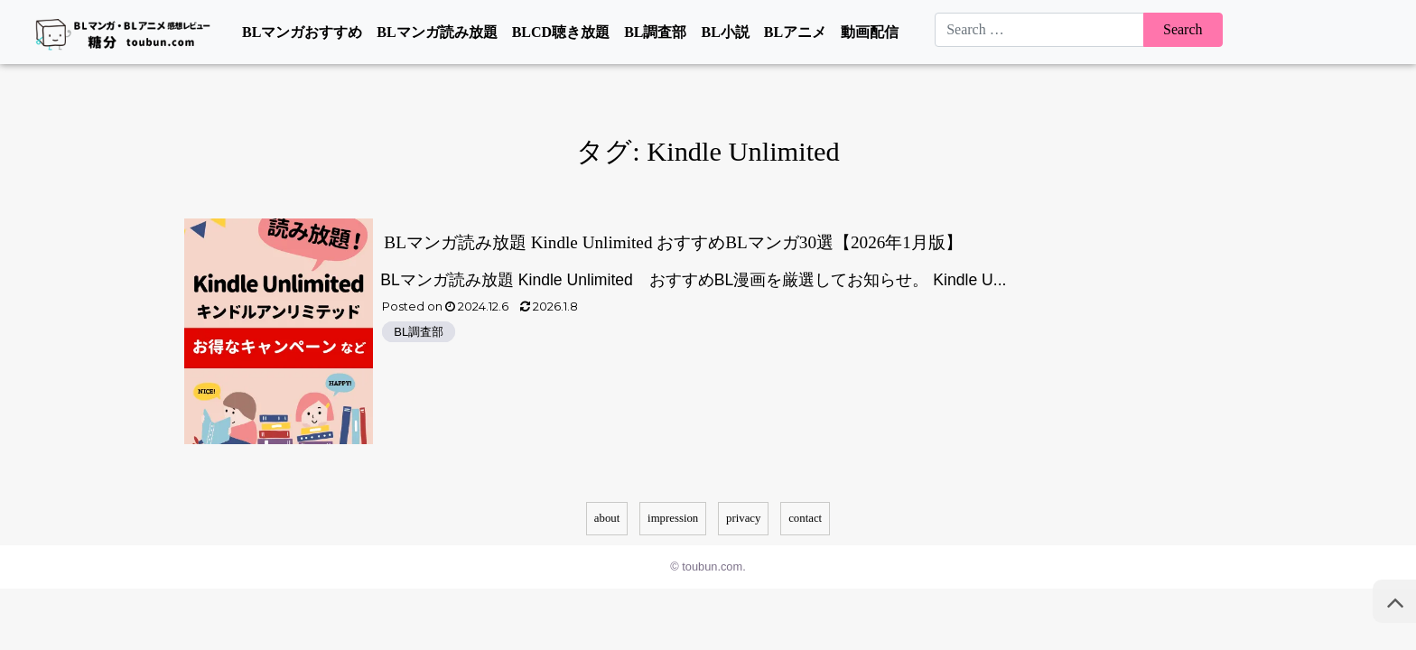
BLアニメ (795, 32)
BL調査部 (655, 32)
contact (805, 518)
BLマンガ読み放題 (437, 32)
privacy (743, 518)
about (607, 518)
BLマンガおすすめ (302, 32)
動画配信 (870, 32)
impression (672, 518)
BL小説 (725, 32)
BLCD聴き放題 (561, 32)
